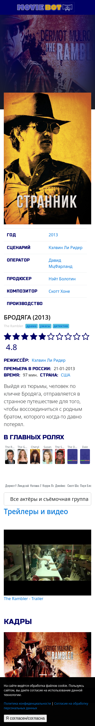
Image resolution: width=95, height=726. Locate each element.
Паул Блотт (87, 485)
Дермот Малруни (15, 485)
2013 (53, 235)
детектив (61, 326)
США (65, 375)
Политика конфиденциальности (27, 703)
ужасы (45, 326)
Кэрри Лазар (51, 485)
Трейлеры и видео (36, 511)
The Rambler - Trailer (23, 598)
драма (31, 326)
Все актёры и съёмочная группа (49, 499)
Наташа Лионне (39, 485)
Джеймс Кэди (64, 485)
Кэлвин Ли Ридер (65, 247)
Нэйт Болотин (62, 279)
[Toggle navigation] (68, 7)
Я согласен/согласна (25, 718)
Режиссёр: (16, 360)
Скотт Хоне (59, 291)
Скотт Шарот (75, 485)
